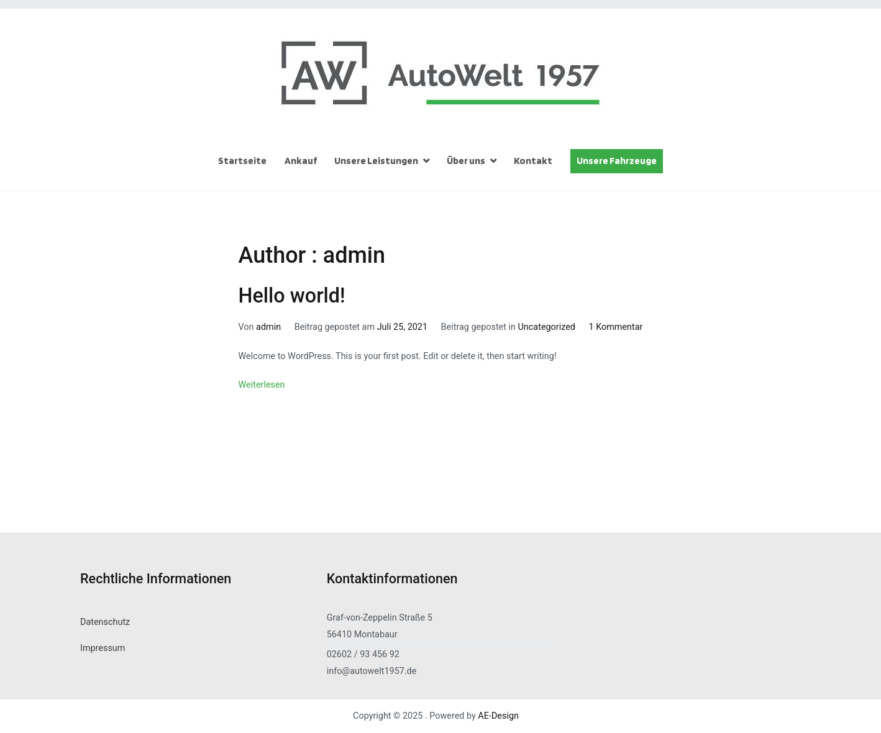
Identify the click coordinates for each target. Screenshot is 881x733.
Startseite (242, 160)
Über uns (466, 160)
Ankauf (301, 160)
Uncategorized (546, 327)
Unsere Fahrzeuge (617, 160)
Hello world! (292, 295)
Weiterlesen (262, 385)
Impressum (102, 648)
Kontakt (533, 160)
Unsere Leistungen (376, 160)
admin (268, 327)
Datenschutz (105, 622)
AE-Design (498, 716)
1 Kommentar (616, 327)
